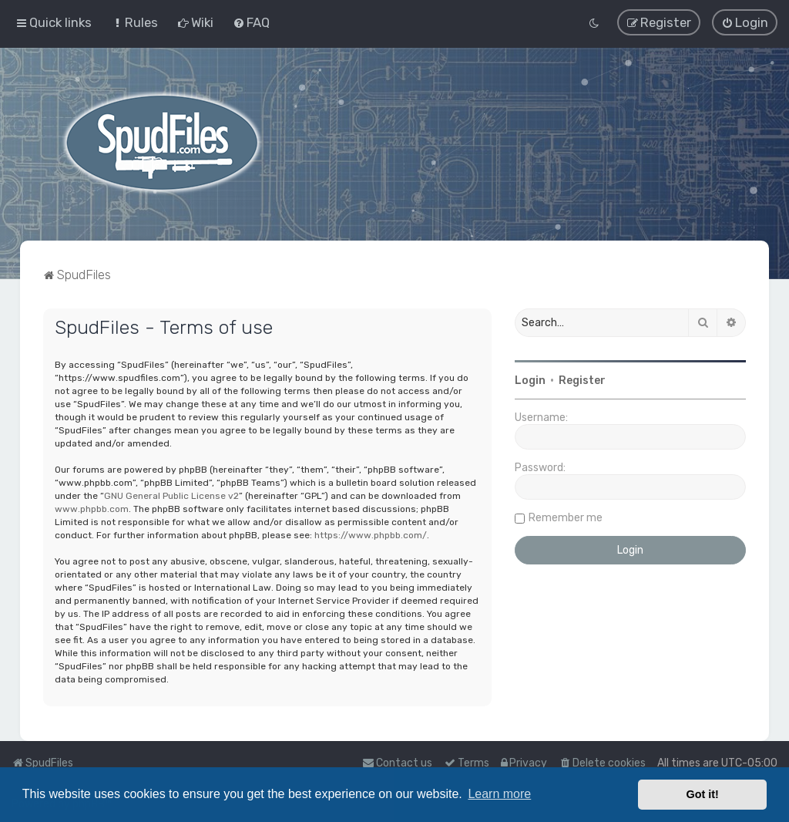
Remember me (566, 517)
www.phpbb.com (92, 509)
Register (582, 380)
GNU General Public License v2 (171, 495)
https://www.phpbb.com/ (370, 535)
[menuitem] (134, 22)
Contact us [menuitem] (397, 763)
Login (530, 380)
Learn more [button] (499, 793)
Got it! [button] (703, 794)
